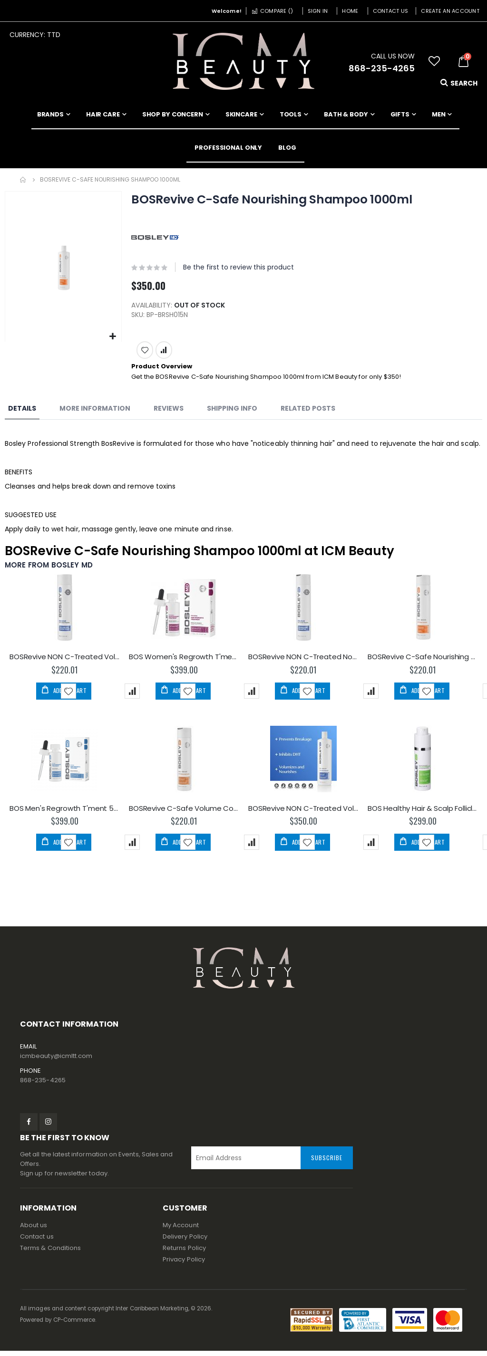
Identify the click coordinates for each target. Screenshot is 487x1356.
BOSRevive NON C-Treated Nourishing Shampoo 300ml (303, 660)
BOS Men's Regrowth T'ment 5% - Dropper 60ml (64, 812)
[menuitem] (287, 148)
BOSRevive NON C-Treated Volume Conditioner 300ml (64, 660)
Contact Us (391, 11)
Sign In (318, 11)
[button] (434, 61)
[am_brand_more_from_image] (64, 613)
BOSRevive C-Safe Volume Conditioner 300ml (184, 812)
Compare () (272, 11)
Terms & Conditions (50, 1253)
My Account (181, 1230)
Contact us (37, 1241)
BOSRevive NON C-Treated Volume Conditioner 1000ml (303, 812)
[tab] (22, 412)
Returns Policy (184, 1253)
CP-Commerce (74, 1325)
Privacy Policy (184, 1264)
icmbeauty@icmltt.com (56, 1061)
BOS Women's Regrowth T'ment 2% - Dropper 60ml (184, 660)
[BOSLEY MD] (155, 237)
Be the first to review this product (238, 267)
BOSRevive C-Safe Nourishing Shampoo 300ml (422, 660)
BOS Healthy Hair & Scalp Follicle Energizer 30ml (422, 812)
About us (34, 1230)
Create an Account (450, 11)
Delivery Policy (185, 1241)
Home (350, 11)
